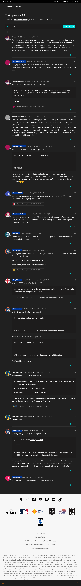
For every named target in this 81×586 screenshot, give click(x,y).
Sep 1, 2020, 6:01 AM (40, 61)
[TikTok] (60, 500)
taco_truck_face (17, 372)
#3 (75, 81)
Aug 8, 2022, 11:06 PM (36, 477)
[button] (3, 583)
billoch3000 (17, 193)
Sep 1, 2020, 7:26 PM (34, 233)
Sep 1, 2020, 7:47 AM (46, 146)
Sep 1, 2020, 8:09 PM (43, 280)
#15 (75, 477)
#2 (75, 61)
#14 (75, 430)
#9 (75, 250)
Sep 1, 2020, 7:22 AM (38, 116)
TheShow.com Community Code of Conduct (40, 541)
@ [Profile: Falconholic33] (18, 149)
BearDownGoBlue (19, 214)
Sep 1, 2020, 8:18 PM (44, 416)
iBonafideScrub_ (18, 61)
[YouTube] (40, 500)
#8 (75, 233)
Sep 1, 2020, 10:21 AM (40, 214)
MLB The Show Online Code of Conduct (40, 545)
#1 (75, 37)
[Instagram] (27, 500)
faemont (16, 233)
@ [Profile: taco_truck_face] (19, 434)
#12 (75, 372)
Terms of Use (40, 533)
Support (65, 1)
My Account (75, 1)
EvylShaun (17, 280)
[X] (21, 500)
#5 (75, 146)
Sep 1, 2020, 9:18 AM (37, 193)
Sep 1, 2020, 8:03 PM (36, 250)
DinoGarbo (16, 477)
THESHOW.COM (6, 1)
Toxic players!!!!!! (39, 84)
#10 (75, 280)
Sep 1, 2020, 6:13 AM (43, 81)
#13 (75, 416)
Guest (31, 81)
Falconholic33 (17, 37)
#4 (75, 116)
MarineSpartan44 (18, 116)
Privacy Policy (40, 537)
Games (56, 1)
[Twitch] (47, 500)
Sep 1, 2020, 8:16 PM (44, 372)
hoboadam (16, 250)
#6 (75, 193)
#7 (75, 214)
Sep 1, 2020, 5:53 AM (36, 37)
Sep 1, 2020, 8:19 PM (42, 430)
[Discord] (53, 500)
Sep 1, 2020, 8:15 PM (42, 309)
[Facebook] (34, 500)
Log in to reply (69, 26)
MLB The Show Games (40, 548)
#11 (75, 309)
